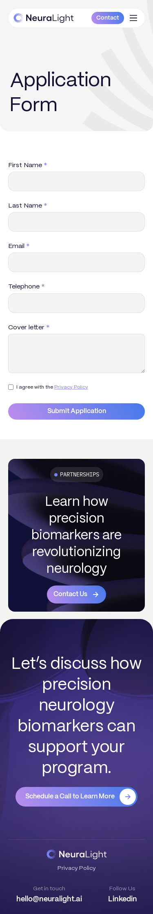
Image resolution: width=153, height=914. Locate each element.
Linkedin (122, 899)
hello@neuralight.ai (49, 899)
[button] (133, 18)
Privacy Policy (71, 387)
